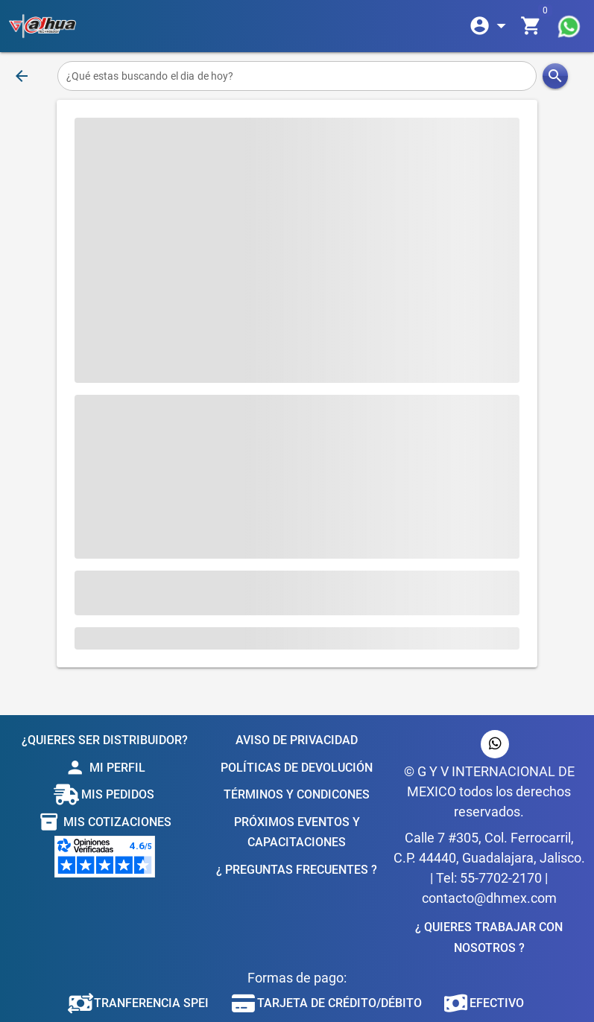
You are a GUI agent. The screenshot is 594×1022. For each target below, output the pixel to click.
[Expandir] (490, 26)
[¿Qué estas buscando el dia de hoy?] (297, 76)
